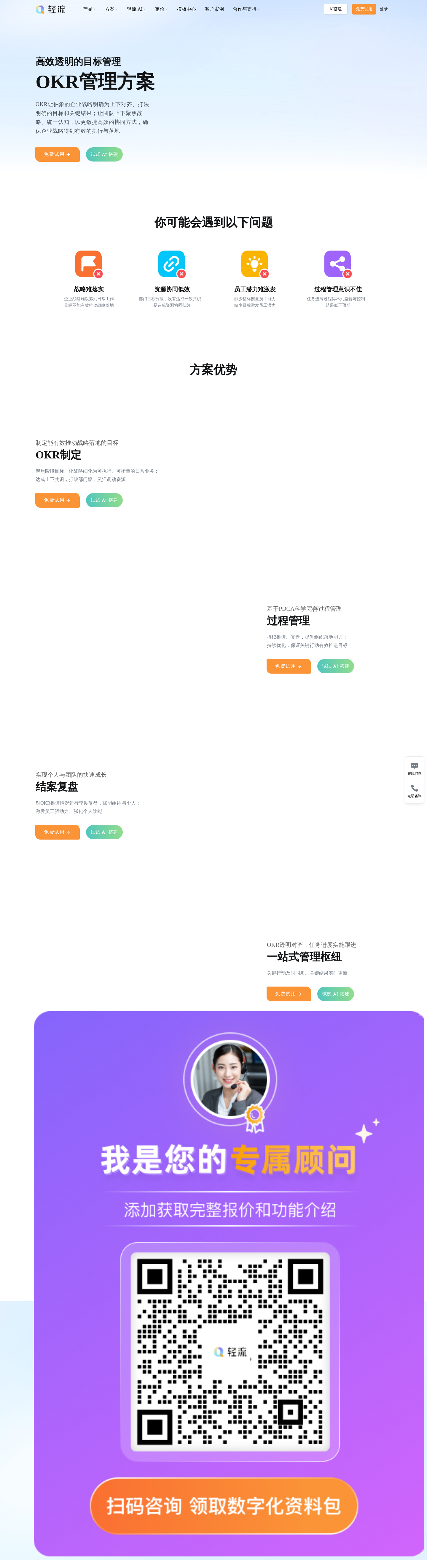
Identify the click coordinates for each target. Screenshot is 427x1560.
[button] (161, 9)
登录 (384, 9)
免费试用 (364, 9)
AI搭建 (335, 9)
